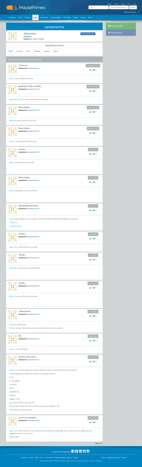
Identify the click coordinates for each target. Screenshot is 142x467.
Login (109, 4)
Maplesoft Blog (56, 17)
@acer (11, 78)
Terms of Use (84, 461)
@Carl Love (13, 141)
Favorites (19, 51)
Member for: (28, 39)
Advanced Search (130, 12)
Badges (75, 17)
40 (38, 68)
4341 (27, 99)
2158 (20, 99)
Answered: (22, 68)
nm (23, 99)
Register (116, 4)
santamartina (32, 68)
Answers (47, 51)
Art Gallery (67, 17)
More (90, 17)
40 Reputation (30, 33)
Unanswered (44, 17)
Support (123, 4)
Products (28, 17)
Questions (12, 17)
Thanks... (22, 233)
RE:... (20, 336)
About (134, 4)
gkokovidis (13, 99)
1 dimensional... (25, 311)
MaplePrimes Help (114, 457)
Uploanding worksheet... (28, 205)
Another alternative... (27, 356)
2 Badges (28, 36)
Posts (20, 17)
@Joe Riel (13, 268)
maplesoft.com (75, 461)
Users (35, 17)
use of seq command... (27, 417)
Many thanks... (24, 107)
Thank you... (23, 65)
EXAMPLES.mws (15, 226)
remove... (22, 149)
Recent (83, 17)
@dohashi (13, 120)
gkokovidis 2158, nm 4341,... (30, 86)
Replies (55, 51)
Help (129, 4)
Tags (36, 457)
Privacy (92, 461)
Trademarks (98, 461)
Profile (10, 51)
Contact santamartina (88, 34)
